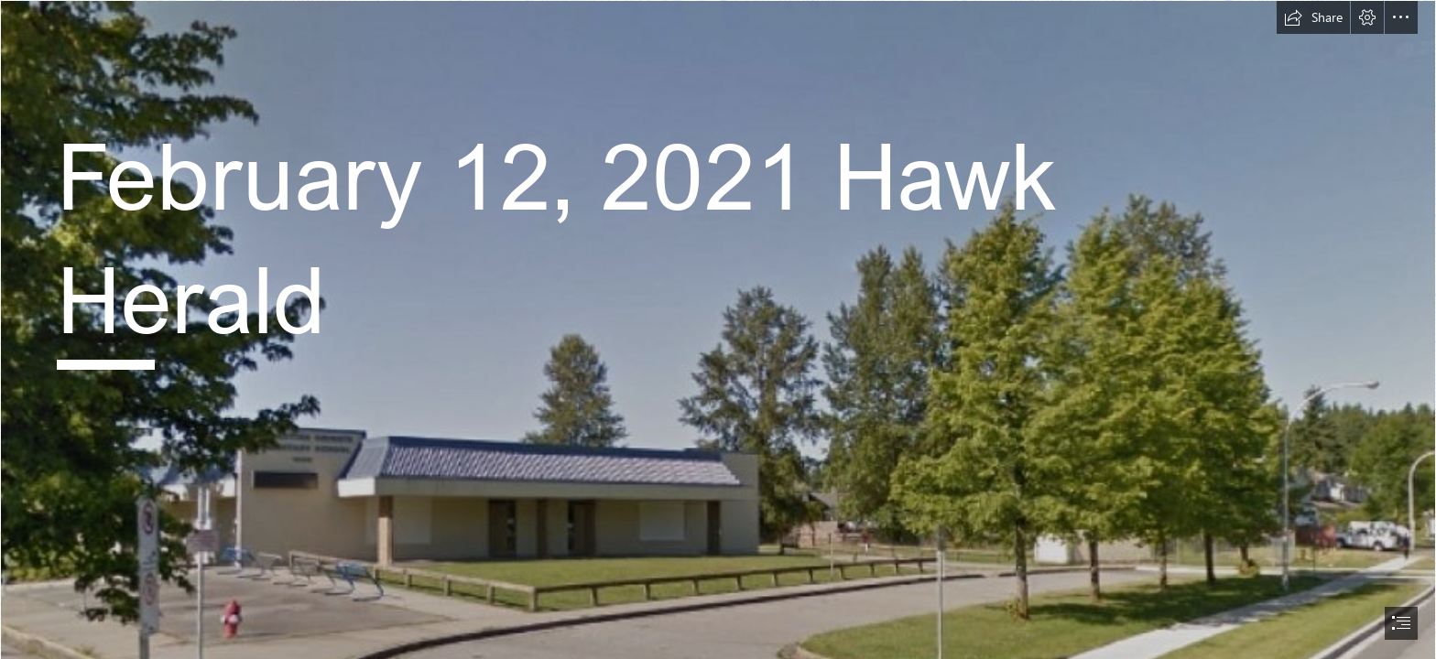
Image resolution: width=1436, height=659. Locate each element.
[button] (1313, 17)
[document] (718, 329)
